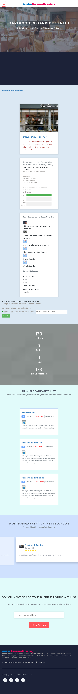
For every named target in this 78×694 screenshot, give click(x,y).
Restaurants (28, 276)
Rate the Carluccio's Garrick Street (16, 308)
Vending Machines (31, 289)
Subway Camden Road (31, 443)
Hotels (26, 292)
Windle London (29, 266)
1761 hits (29, 447)
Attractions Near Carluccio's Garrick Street (21, 302)
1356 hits (29, 416)
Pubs (25, 282)
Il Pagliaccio (20, 545)
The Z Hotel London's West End (36, 245)
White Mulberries (28, 413)
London (39, 4)
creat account (39, 625)
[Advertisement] (39, 68)
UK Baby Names (38, 662)
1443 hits (29, 482)
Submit (6, 316)
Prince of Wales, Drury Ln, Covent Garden (37, 237)
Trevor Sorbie (29, 259)
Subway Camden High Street (34, 478)
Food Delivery (29, 285)
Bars (25, 279)
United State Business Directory (16, 662)
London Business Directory (21, 674)
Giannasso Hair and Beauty (35, 252)
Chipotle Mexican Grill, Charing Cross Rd (36, 227)
